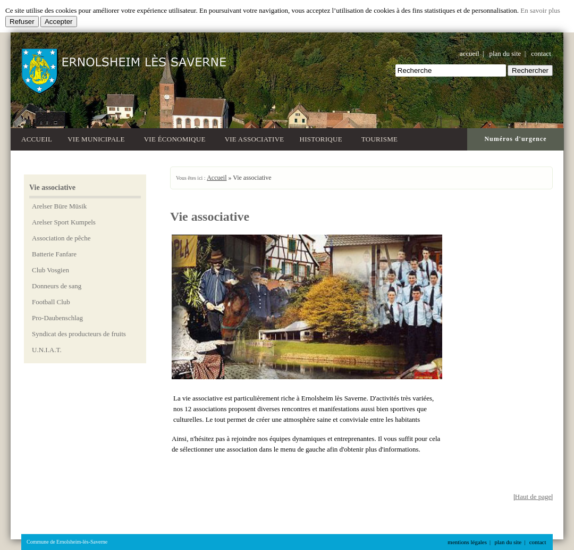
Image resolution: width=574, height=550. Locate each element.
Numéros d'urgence (515, 139)
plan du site (505, 53)
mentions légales (467, 542)
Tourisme (381, 138)
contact (541, 53)
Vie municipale (98, 138)
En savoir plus (540, 10)
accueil (469, 53)
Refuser (22, 22)
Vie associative (254, 139)
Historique (323, 138)
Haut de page (533, 497)
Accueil (36, 139)
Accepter (59, 22)
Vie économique (176, 138)
